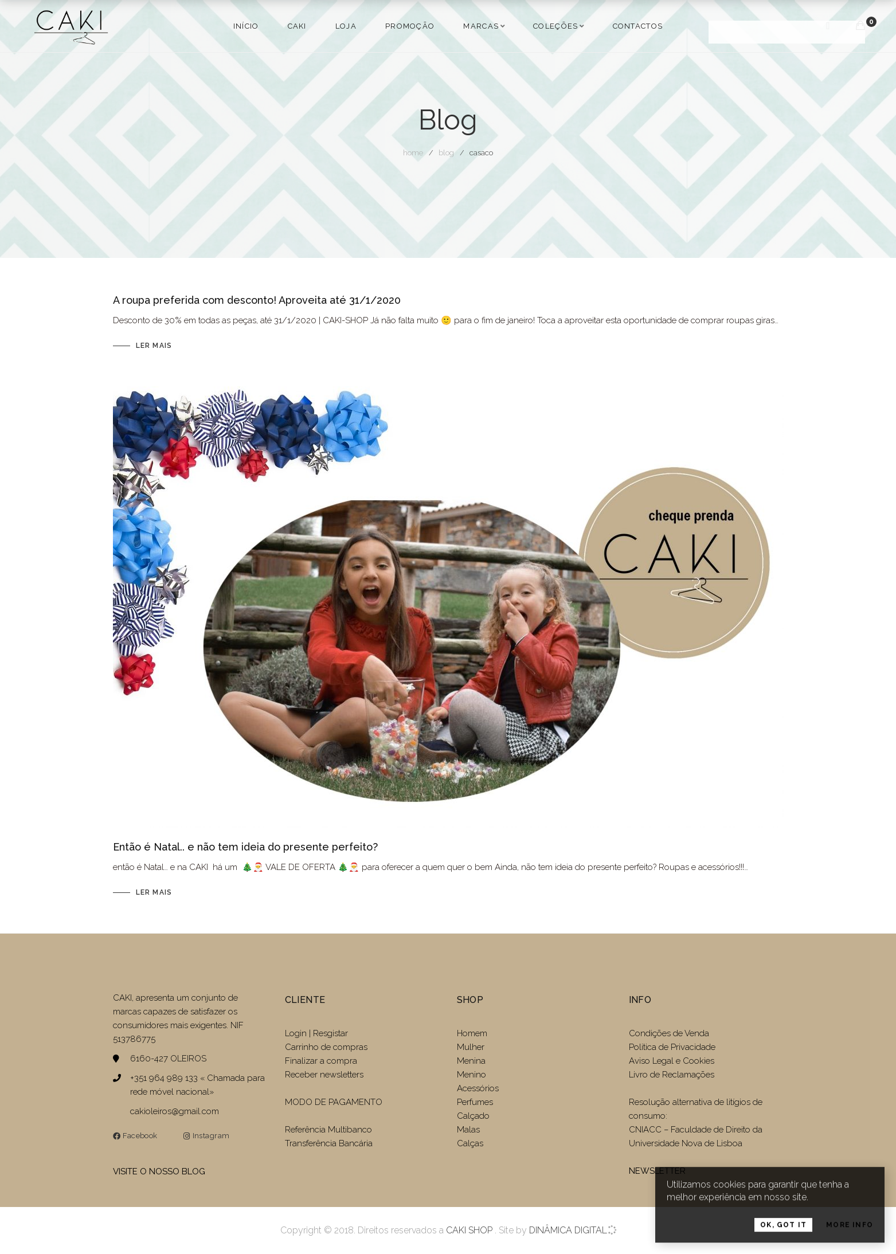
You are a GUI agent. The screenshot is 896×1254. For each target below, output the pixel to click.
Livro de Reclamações (671, 1074)
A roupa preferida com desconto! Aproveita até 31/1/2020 (257, 300)
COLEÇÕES (555, 26)
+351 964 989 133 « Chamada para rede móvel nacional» (197, 1085)
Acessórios (478, 1088)
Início (246, 26)
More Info (849, 1235)
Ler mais (154, 346)
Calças (470, 1143)
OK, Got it (783, 1235)
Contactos (638, 26)
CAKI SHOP (469, 1230)
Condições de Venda (669, 1033)
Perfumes (475, 1102)
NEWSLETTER (657, 1171)
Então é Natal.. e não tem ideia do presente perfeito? (245, 847)
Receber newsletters (324, 1074)
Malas (468, 1129)
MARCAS (481, 26)
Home (413, 152)
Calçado (473, 1116)
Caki (297, 26)
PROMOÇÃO (410, 26)
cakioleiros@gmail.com (174, 1111)
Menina (471, 1061)
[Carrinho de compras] (860, 25)
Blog (446, 152)
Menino (471, 1074)
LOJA (346, 26)
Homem (472, 1033)
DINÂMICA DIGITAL (567, 1230)
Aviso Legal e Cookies (673, 1061)
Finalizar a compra (321, 1061)
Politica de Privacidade (672, 1047)
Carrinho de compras (326, 1047)
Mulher (470, 1047)
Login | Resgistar (316, 1033)
